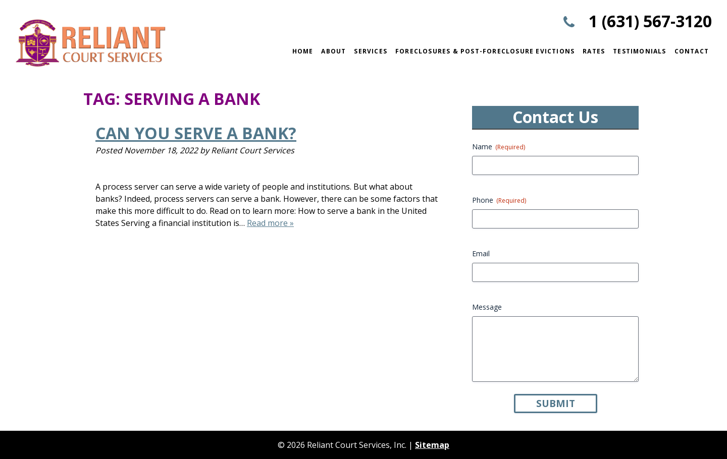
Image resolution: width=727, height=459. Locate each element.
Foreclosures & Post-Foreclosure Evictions (485, 51)
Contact (691, 51)
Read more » (270, 222)
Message (487, 307)
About (333, 51)
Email (481, 253)
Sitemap (432, 444)
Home (303, 51)
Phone (499, 200)
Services (370, 51)
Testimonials (639, 51)
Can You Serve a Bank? (195, 133)
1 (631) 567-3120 (650, 21)
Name (498, 146)
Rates (594, 51)
